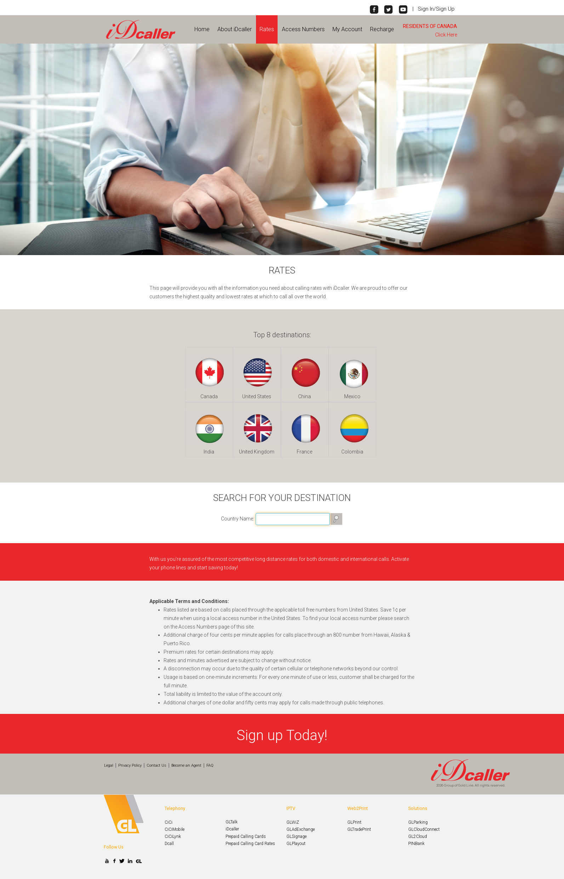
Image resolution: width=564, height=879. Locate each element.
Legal (108, 765)
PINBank (416, 843)
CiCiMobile (174, 829)
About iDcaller (234, 29)
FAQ (209, 765)
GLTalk (232, 821)
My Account (347, 29)
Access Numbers (303, 29)
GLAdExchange (300, 829)
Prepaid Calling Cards (246, 836)
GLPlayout (296, 843)
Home (202, 29)
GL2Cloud (417, 836)
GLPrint (354, 822)
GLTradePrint (359, 829)
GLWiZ (292, 822)
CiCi (168, 822)
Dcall (169, 843)
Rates (267, 29)
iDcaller (232, 829)
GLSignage (296, 836)
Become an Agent (186, 765)
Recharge (382, 29)
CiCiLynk (173, 836)
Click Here (447, 35)
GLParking (418, 822)
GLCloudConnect (424, 829)
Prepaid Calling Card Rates (250, 843)
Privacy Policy (130, 765)
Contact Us (156, 765)
